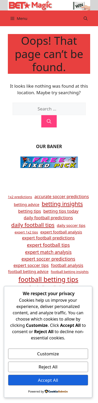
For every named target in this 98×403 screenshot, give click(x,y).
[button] (85, 18)
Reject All (48, 367)
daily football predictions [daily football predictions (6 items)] (48, 218)
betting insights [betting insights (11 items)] (62, 204)
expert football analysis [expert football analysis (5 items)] (61, 231)
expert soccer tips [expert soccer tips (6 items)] (31, 265)
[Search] (49, 121)
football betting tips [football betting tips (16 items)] (48, 279)
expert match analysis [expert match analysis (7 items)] (48, 252)
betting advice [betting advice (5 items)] (26, 204)
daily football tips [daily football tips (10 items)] (32, 224)
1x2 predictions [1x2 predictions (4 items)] (20, 196)
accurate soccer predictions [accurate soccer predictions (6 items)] (61, 196)
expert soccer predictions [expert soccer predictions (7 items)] (48, 259)
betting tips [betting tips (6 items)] (29, 211)
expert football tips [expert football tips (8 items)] (48, 245)
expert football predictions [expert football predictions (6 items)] (48, 238)
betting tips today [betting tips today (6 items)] (61, 211)
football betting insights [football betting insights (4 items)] (70, 271)
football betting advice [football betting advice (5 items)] (28, 271)
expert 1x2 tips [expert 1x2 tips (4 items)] (26, 232)
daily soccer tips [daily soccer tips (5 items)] (71, 225)
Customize (48, 354)
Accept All (48, 380)
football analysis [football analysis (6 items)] (67, 265)
